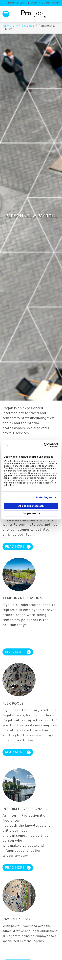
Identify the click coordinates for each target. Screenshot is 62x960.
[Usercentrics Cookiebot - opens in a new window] (44, 445)
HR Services (25, 26)
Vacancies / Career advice (45, 2)
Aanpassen (31, 513)
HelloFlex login (17, 2)
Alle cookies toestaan (31, 506)
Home (6, 26)
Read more (18, 546)
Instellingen (44, 497)
